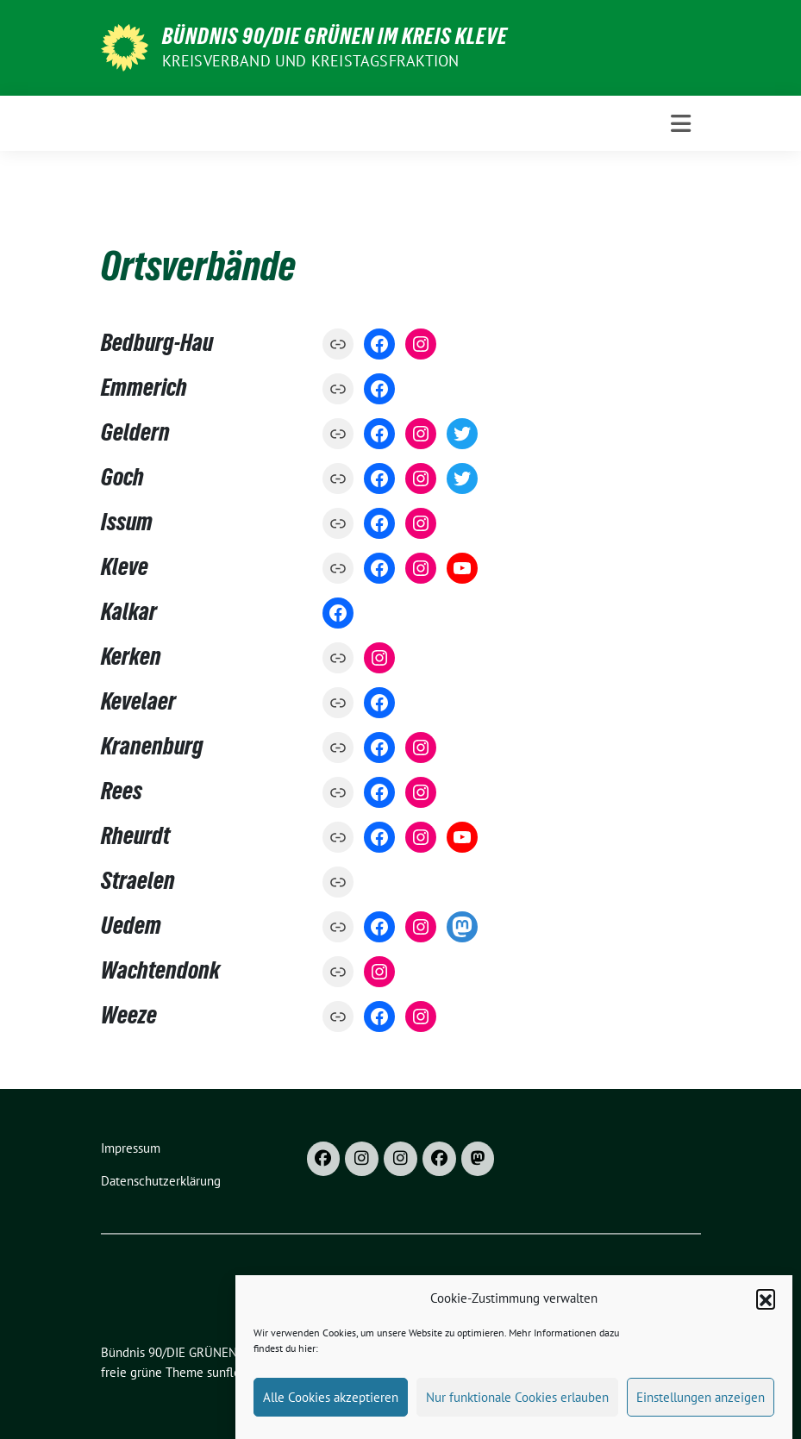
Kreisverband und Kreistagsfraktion (311, 61)
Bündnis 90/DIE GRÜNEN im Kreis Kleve (335, 36)
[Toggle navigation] (680, 124)
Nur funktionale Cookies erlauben (517, 1414)
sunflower (234, 1372)
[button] (765, 1315)
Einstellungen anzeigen (700, 1414)
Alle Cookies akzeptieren (330, 1414)
